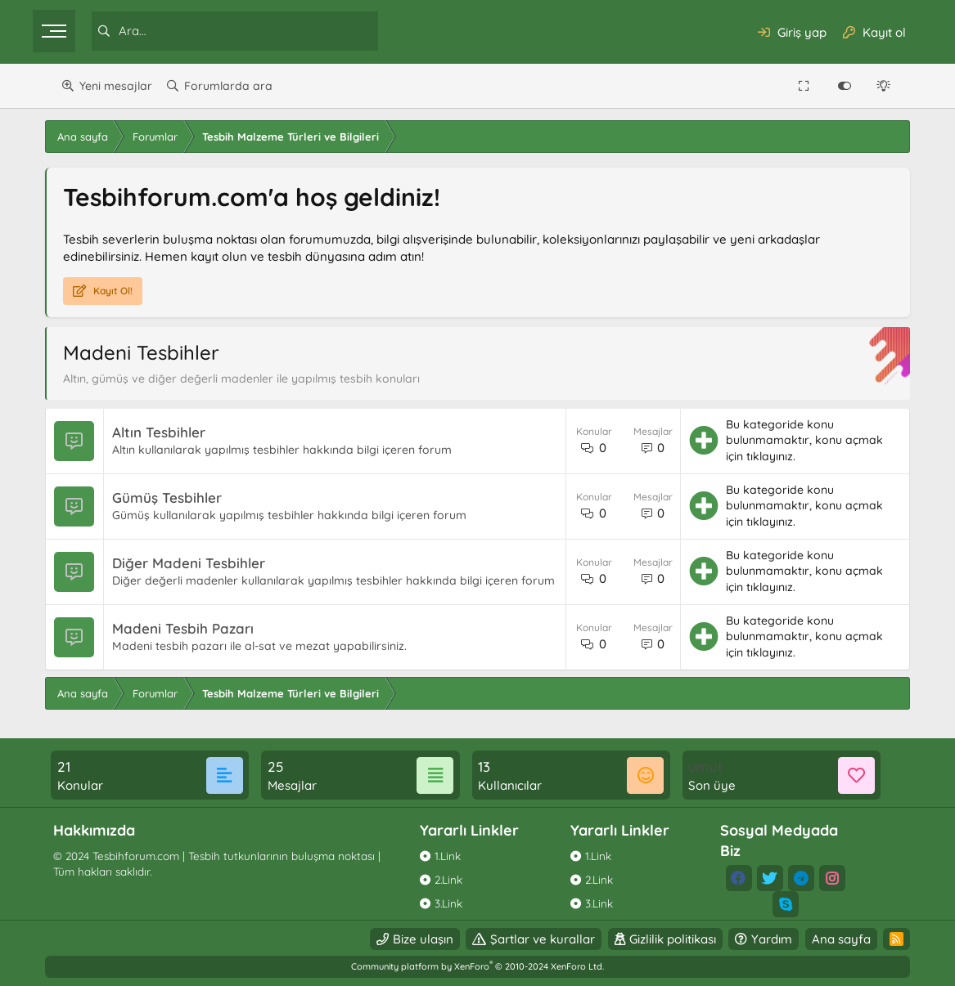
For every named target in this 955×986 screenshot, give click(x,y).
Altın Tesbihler (174, 432)
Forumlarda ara (228, 85)
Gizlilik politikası (656, 939)
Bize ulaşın (406, 939)
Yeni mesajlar (115, 85)
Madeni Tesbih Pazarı (198, 631)
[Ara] (254, 31)
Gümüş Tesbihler (182, 497)
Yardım (756, 939)
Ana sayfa (824, 939)
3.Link (451, 903)
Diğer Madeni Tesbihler (204, 557)
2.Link (451, 879)
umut (699, 766)
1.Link (450, 856)
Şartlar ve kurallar (527, 939)
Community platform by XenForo (477, 966)
